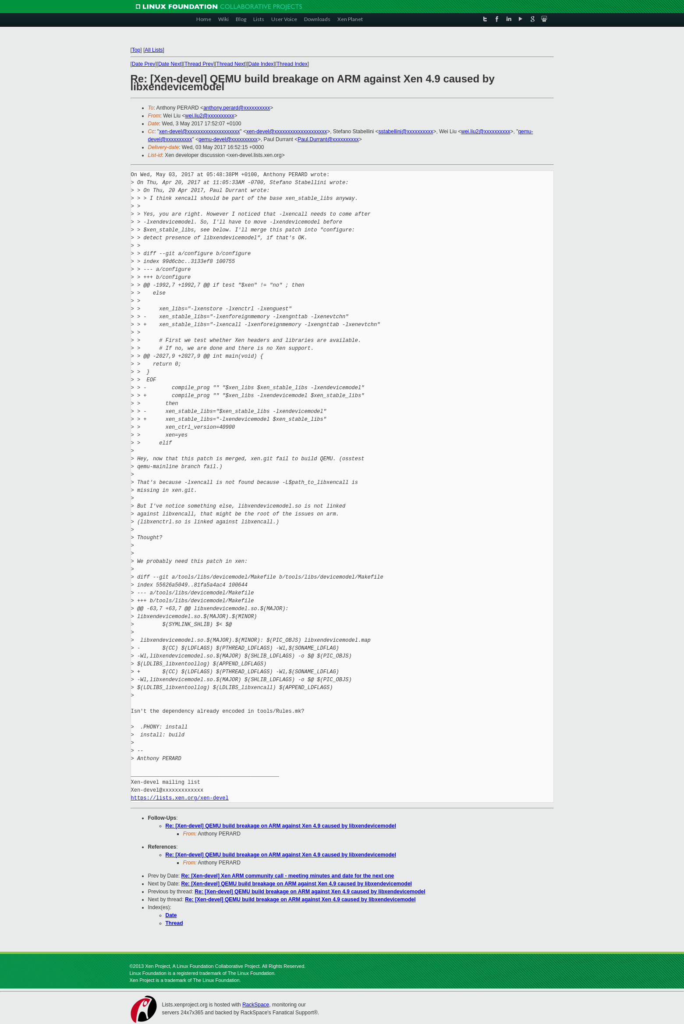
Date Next (169, 64)
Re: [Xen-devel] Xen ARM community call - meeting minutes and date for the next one (287, 876)
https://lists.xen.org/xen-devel (180, 798)
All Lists (154, 50)
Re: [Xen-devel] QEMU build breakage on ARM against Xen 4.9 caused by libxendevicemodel (281, 826)
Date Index (260, 64)
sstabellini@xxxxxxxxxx (406, 131)
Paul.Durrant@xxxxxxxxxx (328, 139)
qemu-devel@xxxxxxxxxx (228, 139)
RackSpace (255, 1005)
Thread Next (230, 64)
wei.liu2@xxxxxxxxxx (209, 116)
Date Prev (143, 64)
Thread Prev (198, 64)
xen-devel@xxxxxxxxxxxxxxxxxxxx (199, 131)
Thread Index (292, 64)
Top (136, 50)
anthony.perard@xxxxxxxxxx (236, 108)
